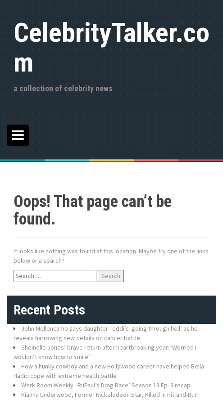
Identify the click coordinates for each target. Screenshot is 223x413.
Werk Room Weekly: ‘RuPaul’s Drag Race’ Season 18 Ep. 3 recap (106, 385)
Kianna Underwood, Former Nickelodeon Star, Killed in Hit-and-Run (109, 395)
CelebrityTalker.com (111, 47)
